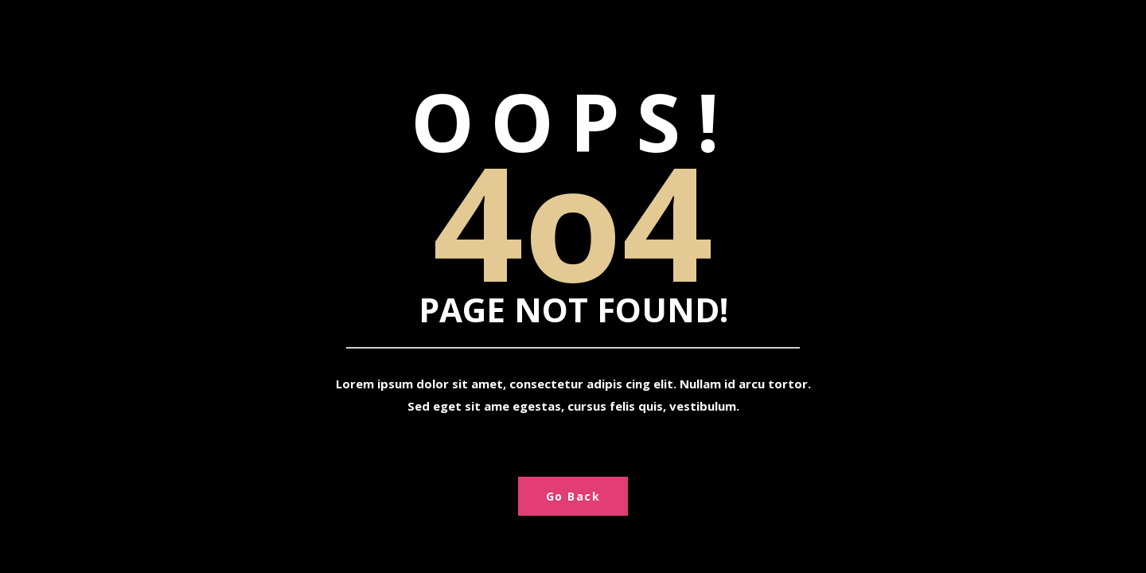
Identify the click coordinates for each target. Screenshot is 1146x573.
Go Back (573, 496)
